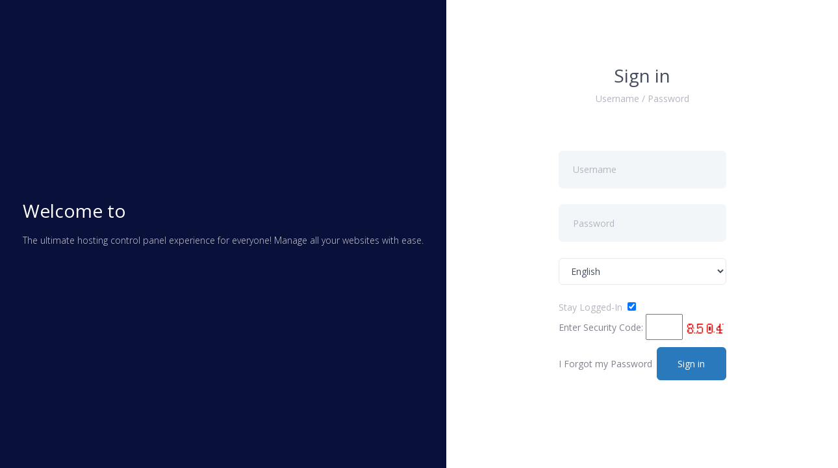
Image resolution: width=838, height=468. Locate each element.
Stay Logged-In (590, 307)
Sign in (691, 364)
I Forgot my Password (605, 364)
